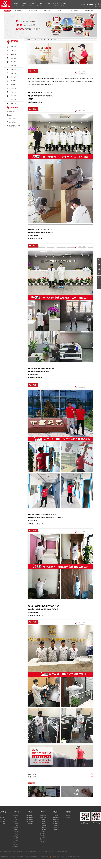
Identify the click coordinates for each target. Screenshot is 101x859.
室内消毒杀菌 (30, 821)
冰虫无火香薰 (43, 830)
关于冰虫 (24, 5)
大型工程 (13, 50)
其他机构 (13, 103)
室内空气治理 (30, 817)
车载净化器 (42, 836)
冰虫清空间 (42, 824)
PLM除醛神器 (43, 828)
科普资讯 (56, 5)
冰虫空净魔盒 (43, 826)
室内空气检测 (30, 815)
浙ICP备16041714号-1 (29, 856)
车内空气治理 (30, 819)
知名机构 (13, 54)
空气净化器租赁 (89, 10)
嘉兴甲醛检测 (74, 10)
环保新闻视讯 (56, 815)
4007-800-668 (12, 111)
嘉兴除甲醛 (47, 10)
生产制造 (13, 80)
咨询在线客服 (12, 122)
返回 (92, 776)
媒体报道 (2, 824)
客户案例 (48, 5)
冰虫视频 (2, 821)
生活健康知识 (56, 830)
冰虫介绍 (2, 815)
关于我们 (3, 812)
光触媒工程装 (43, 817)
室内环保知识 (56, 821)
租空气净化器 (30, 824)
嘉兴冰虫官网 (38, 39)
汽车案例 (13, 99)
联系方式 (68, 815)
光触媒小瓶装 (43, 815)
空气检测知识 (56, 817)
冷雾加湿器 (42, 842)
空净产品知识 (56, 828)
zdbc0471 (11, 115)
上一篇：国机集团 (32, 774)
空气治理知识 (56, 819)
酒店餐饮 (13, 73)
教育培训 (13, 62)
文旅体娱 (13, 96)
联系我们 (64, 5)
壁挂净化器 (42, 834)
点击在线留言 (12, 118)
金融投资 (13, 65)
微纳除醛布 (42, 819)
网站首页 (16, 5)
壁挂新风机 (42, 838)
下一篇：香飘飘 (32, 777)
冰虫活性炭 (42, 821)
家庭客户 (13, 46)
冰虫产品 (40, 5)
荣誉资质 (2, 817)
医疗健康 (13, 69)
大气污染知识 (56, 826)
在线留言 (68, 817)
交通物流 (13, 84)
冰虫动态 (2, 819)
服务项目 (32, 5)
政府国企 (13, 58)
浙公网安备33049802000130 (43, 856)
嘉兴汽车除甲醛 (33, 10)
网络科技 (13, 88)
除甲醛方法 (61, 10)
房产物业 (13, 77)
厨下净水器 (42, 840)
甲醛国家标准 (18, 10)
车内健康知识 (56, 824)
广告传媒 (13, 92)
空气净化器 (42, 832)
